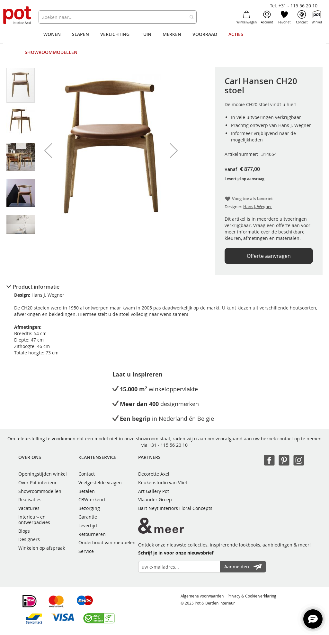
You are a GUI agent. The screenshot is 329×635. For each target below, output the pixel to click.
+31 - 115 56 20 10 (168, 445)
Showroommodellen (39, 491)
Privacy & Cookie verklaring (251, 595)
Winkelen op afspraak (41, 548)
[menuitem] (52, 34)
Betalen (86, 491)
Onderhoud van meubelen (107, 542)
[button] (48, 150)
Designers (29, 539)
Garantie (87, 517)
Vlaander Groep (155, 499)
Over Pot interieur (37, 482)
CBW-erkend (91, 499)
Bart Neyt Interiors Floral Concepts (175, 508)
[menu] (164, 43)
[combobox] (117, 17)
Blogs (24, 531)
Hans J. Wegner (257, 206)
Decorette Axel (153, 474)
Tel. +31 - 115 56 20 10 (293, 6)
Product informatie (36, 286)
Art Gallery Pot (153, 491)
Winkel (317, 17)
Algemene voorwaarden (202, 595)
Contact (302, 17)
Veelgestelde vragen (100, 482)
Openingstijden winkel (42, 474)
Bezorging (89, 508)
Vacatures (29, 508)
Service (86, 551)
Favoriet (284, 17)
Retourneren (92, 534)
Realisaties (29, 499)
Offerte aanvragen (269, 255)
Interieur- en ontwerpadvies (34, 519)
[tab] (164, 287)
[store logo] (17, 15)
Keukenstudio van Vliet (162, 482)
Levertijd (87, 525)
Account (267, 17)
